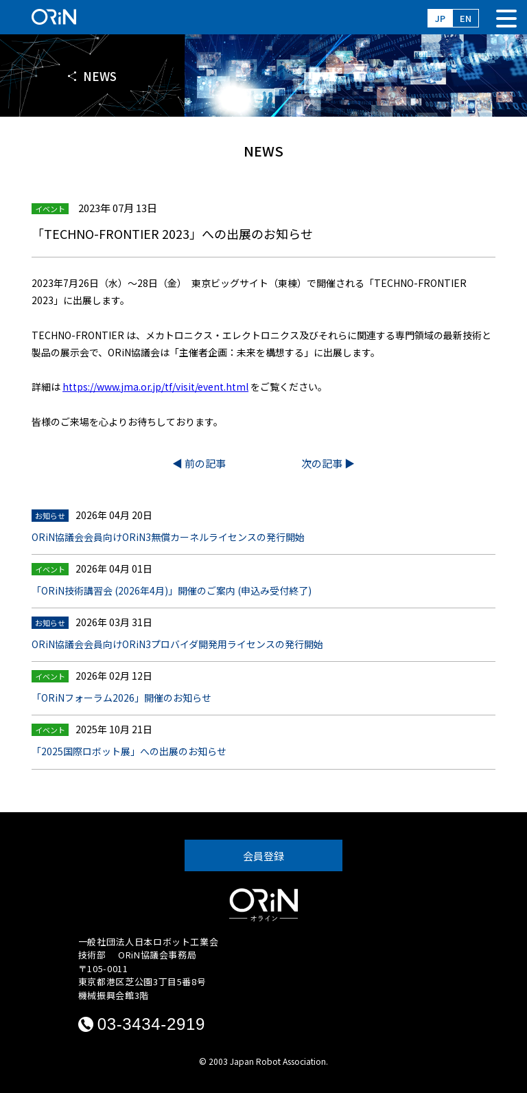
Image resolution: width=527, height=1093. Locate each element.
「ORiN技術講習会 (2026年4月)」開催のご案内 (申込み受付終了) (172, 590)
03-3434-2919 (151, 1024)
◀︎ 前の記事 (199, 463)
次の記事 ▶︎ (328, 463)
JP (440, 18)
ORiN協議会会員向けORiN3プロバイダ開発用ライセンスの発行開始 (177, 644)
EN (465, 18)
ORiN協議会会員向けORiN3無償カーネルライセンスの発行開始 (168, 537)
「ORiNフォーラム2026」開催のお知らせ (121, 697)
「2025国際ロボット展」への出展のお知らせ (129, 751)
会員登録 (263, 856)
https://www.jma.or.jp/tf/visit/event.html (155, 386)
